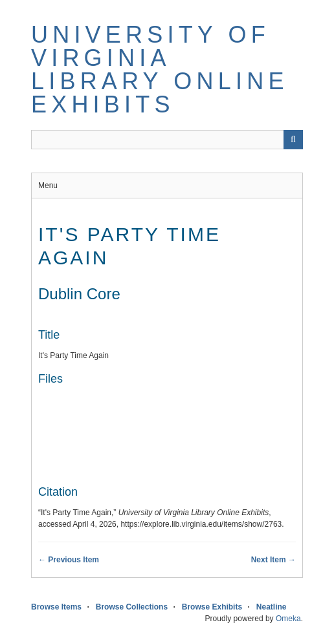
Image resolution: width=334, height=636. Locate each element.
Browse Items (56, 606)
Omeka (288, 618)
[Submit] (293, 139)
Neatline (271, 606)
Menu (48, 185)
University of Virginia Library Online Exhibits (160, 69)
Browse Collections (132, 606)
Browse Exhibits (212, 606)
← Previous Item (68, 559)
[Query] (167, 139)
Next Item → (273, 559)
